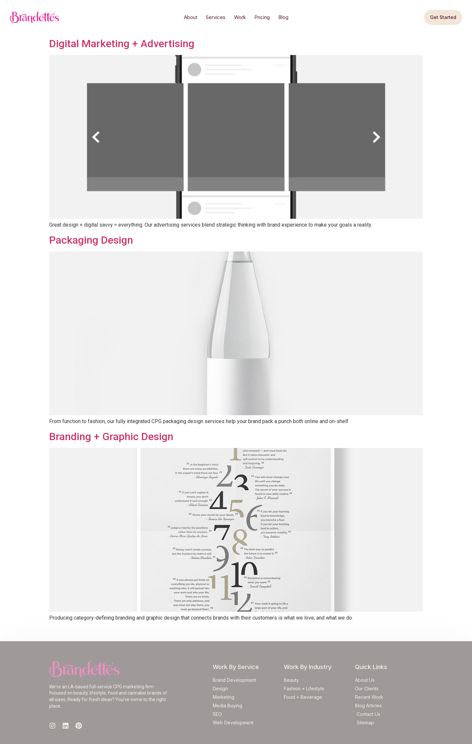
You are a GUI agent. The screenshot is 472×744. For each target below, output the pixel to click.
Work (240, 17)
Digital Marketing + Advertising (121, 43)
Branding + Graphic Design (111, 436)
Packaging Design (91, 240)
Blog (283, 17)
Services (216, 17)
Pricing (262, 17)
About (190, 17)
